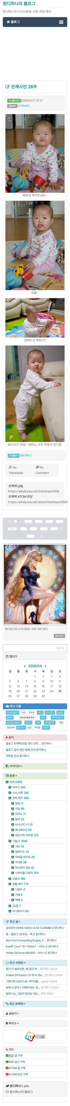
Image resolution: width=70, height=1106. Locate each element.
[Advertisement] (35, 56)
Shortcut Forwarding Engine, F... (26, 940)
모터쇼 (28, 722)
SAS (43, 717)
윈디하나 (26, 455)
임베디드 (22, 851)
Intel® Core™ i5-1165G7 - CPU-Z (27, 946)
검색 (60, 648)
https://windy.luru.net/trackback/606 (33, 491)
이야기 (18, 787)
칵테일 (37, 727)
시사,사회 (20, 793)
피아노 (20, 814)
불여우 (60, 712)
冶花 (16, 906)
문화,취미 (20, 798)
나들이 (20, 889)
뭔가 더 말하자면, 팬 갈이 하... (22, 969)
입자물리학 (49, 722)
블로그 (13, 22)
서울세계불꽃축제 (26, 717)
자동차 (18, 879)
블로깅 (10, 717)
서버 (19, 846)
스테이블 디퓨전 (26, 873)
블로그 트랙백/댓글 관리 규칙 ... (23, 743)
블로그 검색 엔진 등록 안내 (20, 750)
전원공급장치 (12, 712)
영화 (19, 803)
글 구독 (16, 1055)
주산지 (31, 712)
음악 (19, 819)
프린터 (46, 727)
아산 (23, 712)
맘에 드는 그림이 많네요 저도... (23, 993)
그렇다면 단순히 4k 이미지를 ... (23, 981)
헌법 (38, 722)
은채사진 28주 (21, 86)
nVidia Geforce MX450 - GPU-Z (26, 953)
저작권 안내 (12, 756)
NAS (40, 712)
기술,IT (19, 841)
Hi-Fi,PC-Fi (23, 824)
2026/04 (35, 666)
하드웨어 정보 (24, 867)
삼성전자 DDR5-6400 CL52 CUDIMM (28, 928)
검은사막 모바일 (26, 835)
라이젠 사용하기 (14, 722)
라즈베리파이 (57, 717)
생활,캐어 (20, 884)
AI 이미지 (50, 712)
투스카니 (21, 727)
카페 (18, 895)
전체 (16, 782)
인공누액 (10, 727)
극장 (19, 808)
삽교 (30, 727)
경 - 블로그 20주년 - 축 (19, 934)
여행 (18, 900)
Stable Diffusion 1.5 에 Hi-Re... (25, 975)
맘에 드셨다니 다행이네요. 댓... (23, 987)
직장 (61, 722)
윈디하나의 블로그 (19, 3)
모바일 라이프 (25, 857)
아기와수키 (23, 106)
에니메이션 (23, 830)
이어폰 (21, 862)
